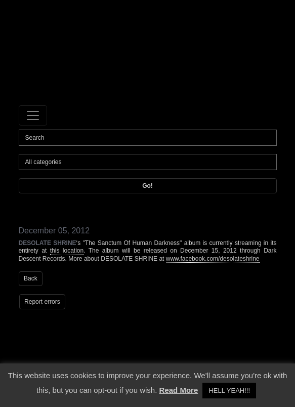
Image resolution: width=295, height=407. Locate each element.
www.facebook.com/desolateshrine (213, 258)
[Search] (148, 138)
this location (66, 250)
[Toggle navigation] (33, 115)
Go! (147, 185)
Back (30, 278)
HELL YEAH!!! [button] (229, 390)
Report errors (42, 301)
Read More (178, 390)
